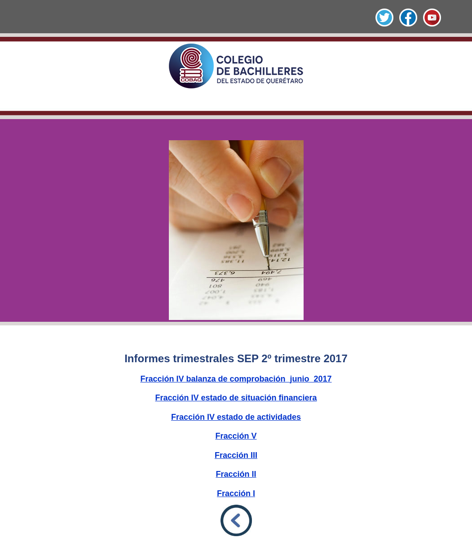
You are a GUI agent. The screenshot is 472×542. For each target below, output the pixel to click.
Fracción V (235, 435)
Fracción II (236, 474)
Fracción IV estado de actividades (236, 417)
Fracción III (236, 455)
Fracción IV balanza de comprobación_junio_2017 (235, 378)
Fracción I (236, 493)
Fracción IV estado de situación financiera (236, 397)
